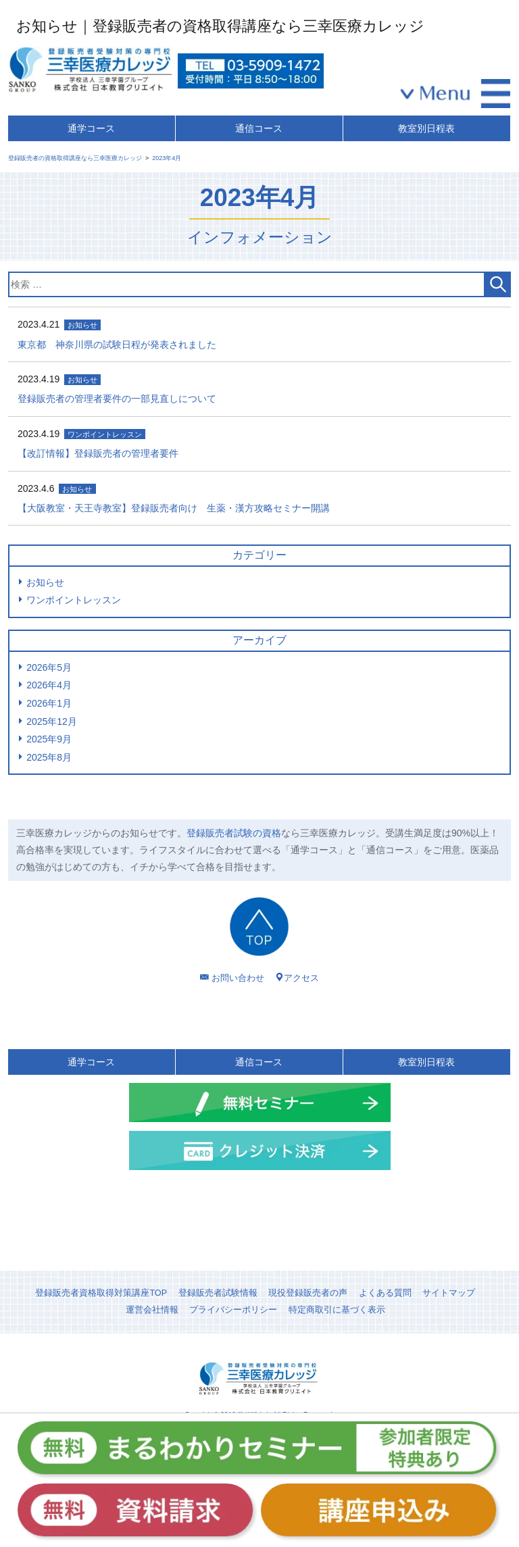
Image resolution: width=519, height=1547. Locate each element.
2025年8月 (49, 757)
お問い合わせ (238, 978)
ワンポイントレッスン (73, 599)
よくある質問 (385, 1293)
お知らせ (45, 582)
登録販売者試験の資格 (234, 833)
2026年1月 (49, 703)
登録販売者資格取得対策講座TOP (101, 1293)
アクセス (301, 978)
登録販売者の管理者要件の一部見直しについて (117, 398)
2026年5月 (49, 667)
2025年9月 (49, 739)
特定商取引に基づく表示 (337, 1310)
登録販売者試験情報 (217, 1293)
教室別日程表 (426, 128)
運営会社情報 (152, 1310)
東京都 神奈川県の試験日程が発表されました (117, 344)
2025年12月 (51, 721)
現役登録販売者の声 (307, 1293)
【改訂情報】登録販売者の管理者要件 (98, 453)
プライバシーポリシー (233, 1310)
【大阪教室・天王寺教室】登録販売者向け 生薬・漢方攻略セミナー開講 (174, 508)
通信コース (258, 128)
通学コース (91, 128)
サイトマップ (448, 1293)
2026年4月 (49, 685)
